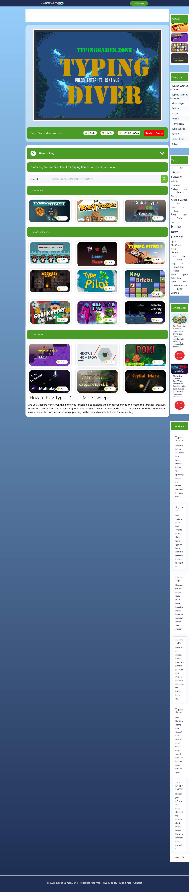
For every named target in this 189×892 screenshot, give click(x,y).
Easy (173, 214)
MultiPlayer (176, 245)
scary (173, 263)
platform (175, 252)
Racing (175, 113)
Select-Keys (179, 267)
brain (173, 207)
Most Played (178, 426)
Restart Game (154, 133)
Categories (177, 77)
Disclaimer (125, 882)
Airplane (174, 189)
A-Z (181, 168)
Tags (174, 160)
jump (174, 241)
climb (176, 211)
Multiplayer (178, 103)
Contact (137, 882)
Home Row (178, 123)
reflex (179, 259)
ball (178, 203)
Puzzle (175, 118)
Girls (179, 218)
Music (173, 249)
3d (172, 168)
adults (174, 181)
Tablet (175, 144)
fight (185, 214)
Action (175, 108)
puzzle (173, 256)
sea (183, 263)
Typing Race (139, 3)
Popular (175, 18)
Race (185, 256)
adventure (176, 185)
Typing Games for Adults (179, 96)
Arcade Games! (179, 199)
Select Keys (178, 139)
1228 (107, 133)
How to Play (46, 153)
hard (173, 222)
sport (173, 281)
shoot (176, 270)
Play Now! (180, 355)
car (183, 207)
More (179, 857)
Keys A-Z (176, 134)
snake (173, 274)
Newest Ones (178, 307)
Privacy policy (109, 882)
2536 (90, 133)
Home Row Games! (177, 231)
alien (186, 189)
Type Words (178, 128)
